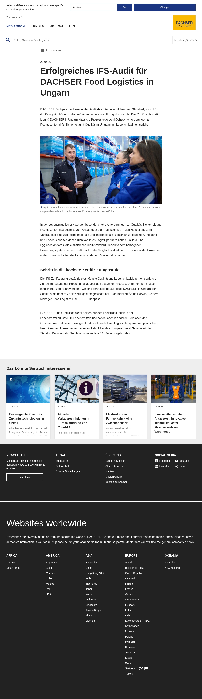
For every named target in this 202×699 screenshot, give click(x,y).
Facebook (162, 460)
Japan (89, 589)
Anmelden (25, 477)
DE (147, 620)
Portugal (130, 641)
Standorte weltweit (115, 466)
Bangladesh (92, 562)
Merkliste (181, 40)
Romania (130, 647)
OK (124, 7)
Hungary (130, 604)
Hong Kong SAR (95, 573)
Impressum (62, 460)
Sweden (130, 663)
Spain (128, 657)
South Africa (13, 567)
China (89, 567)
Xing (180, 466)
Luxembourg (132, 620)
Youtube (182, 460)
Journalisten (64, 26)
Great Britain (132, 599)
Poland (129, 636)
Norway (129, 631)
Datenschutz (63, 466)
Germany (130, 594)
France (129, 589)
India (88, 578)
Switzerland (131, 668)
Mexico (50, 583)
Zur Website (14, 17)
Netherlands (132, 626)
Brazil (49, 567)
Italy (127, 615)
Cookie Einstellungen (68, 471)
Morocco (11, 562)
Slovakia (130, 652)
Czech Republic (134, 573)
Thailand (90, 615)
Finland (129, 583)
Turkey (129, 673)
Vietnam (90, 620)
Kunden (39, 26)
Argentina (51, 562)
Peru (48, 589)
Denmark (130, 578)
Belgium (130, 567)
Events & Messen (115, 460)
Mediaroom (16, 26)
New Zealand (172, 567)
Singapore (91, 604)
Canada (50, 573)
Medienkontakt (113, 476)
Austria (129, 562)
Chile (49, 578)
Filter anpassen (51, 50)
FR (137, 567)
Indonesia (91, 583)
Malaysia (91, 599)
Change (164, 7)
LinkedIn (162, 466)
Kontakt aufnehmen (116, 481)
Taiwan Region (94, 610)
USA (48, 594)
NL (142, 567)
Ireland (129, 610)
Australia (170, 562)
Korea (89, 594)
